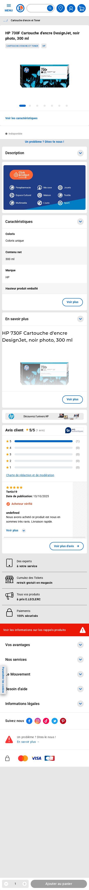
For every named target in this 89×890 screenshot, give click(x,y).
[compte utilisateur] (71, 8)
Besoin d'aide (44, 689)
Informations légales (44, 703)
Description (44, 153)
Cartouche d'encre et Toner (22, 46)
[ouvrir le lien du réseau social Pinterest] (63, 721)
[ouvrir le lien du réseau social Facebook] (29, 721)
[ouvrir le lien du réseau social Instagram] (38, 721)
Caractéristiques (44, 221)
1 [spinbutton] (15, 883)
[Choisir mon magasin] (60, 8)
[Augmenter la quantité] (25, 884)
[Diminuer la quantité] (6, 884)
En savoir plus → (28, 741)
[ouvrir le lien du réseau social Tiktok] (46, 721)
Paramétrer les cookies (3, 680)
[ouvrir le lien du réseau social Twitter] (55, 721)
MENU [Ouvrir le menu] (9, 7)
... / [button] (5, 20)
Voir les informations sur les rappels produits (34, 629)
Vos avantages (44, 645)
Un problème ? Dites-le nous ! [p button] (44, 141)
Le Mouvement (44, 674)
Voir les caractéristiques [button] (21, 118)
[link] (67, 546)
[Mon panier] (81, 8)
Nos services (44, 659)
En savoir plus (44, 319)
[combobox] (40, 8)
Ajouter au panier (58, 884)
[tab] (22, 106)
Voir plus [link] (16, 530)
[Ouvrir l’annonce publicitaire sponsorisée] (44, 187)
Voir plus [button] (72, 302)
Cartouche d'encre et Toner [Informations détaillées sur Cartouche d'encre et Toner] (25, 20)
